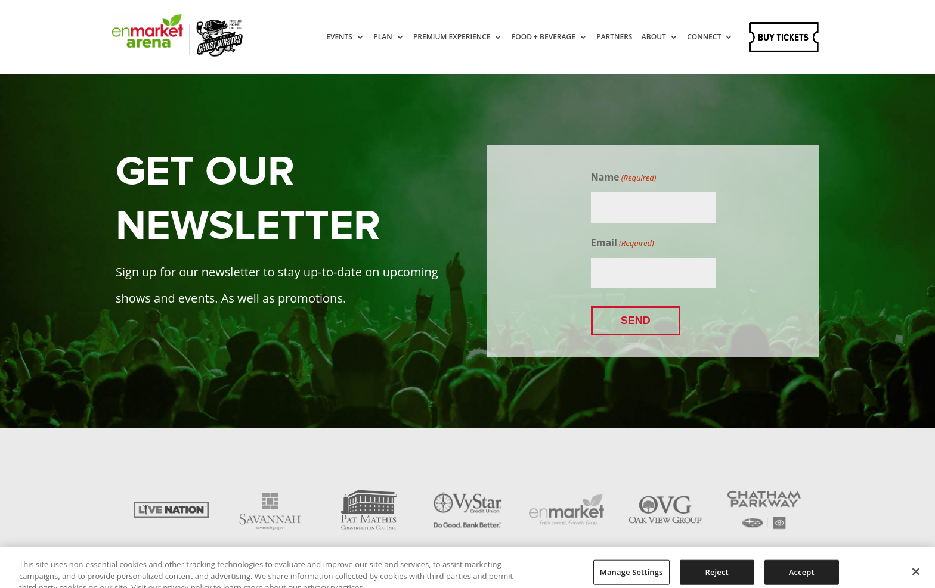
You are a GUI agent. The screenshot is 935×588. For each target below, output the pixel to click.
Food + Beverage (543, 37)
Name (624, 177)
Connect (704, 37)
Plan (382, 37)
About (654, 37)
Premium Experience (452, 37)
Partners (614, 37)
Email (622, 243)
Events (339, 37)
